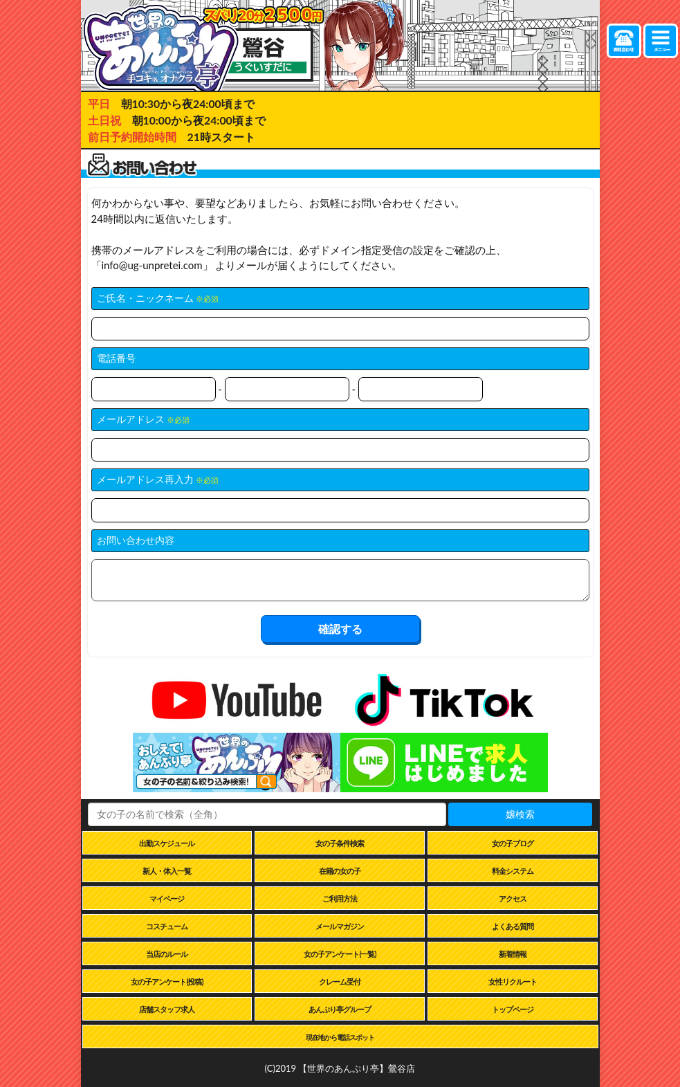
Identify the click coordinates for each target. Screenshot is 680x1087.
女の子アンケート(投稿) (167, 981)
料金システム (512, 870)
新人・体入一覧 (167, 870)
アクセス (512, 898)
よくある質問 (512, 926)
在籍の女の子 (339, 870)
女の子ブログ (512, 843)
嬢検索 (520, 814)
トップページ (512, 1009)
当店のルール (166, 953)
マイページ (166, 898)
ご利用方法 (339, 898)
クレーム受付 (339, 981)
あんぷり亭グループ (340, 1009)
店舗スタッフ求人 (166, 1009)
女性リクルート (512, 981)
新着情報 (512, 953)
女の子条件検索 (339, 843)
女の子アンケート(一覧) (340, 953)
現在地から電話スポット (340, 1037)
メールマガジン (339, 926)
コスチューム (166, 926)
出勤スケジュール (166, 843)
